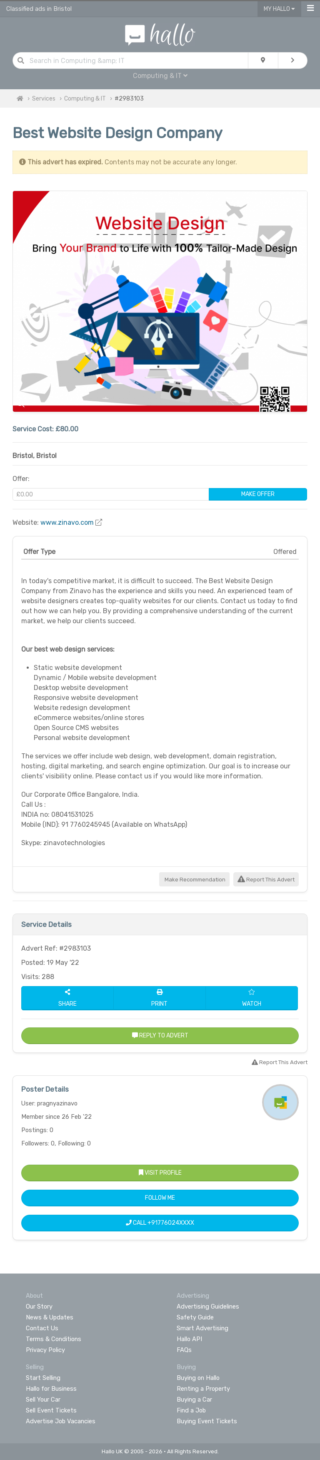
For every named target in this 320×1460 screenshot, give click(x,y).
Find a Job (191, 1410)
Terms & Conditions (53, 1339)
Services (43, 98)
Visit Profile (160, 1172)
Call (160, 1222)
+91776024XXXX (171, 1222)
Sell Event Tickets (51, 1410)
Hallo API (189, 1339)
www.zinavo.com (67, 522)
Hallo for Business (51, 1388)
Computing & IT (160, 76)
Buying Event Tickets (207, 1421)
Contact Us (42, 1328)
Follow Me (160, 1197)
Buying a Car (194, 1399)
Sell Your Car (43, 1399)
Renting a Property (203, 1388)
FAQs (184, 1350)
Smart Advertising (202, 1328)
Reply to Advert (160, 1035)
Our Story (39, 1306)
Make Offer (258, 494)
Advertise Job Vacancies (60, 1421)
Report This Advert (266, 879)
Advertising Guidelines (208, 1306)
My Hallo (279, 9)
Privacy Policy (45, 1350)
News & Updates (49, 1317)
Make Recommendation (194, 879)
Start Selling (43, 1378)
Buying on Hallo (198, 1378)
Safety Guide (195, 1317)
